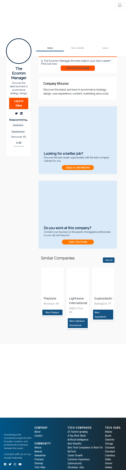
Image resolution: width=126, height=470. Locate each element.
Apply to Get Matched (78, 167)
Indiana (108, 467)
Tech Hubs (39, 467)
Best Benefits (75, 443)
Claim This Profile (78, 242)
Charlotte (109, 439)
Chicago (109, 443)
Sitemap (38, 463)
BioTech (72, 451)
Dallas (108, 459)
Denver (108, 463)
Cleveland (110, 451)
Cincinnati (110, 447)
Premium (39, 459)
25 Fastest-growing (78, 431)
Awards (38, 451)
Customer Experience (79, 459)
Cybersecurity (75, 463)
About (37, 431)
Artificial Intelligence (78, 439)
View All (108, 260)
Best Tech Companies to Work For (85, 447)
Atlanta (108, 431)
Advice (38, 447)
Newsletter (40, 455)
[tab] (15, 5)
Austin (108, 435)
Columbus (110, 455)
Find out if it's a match (77, 68)
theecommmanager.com (18, 119)
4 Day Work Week (77, 435)
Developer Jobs (76, 467)
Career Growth (75, 455)
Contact (38, 435)
